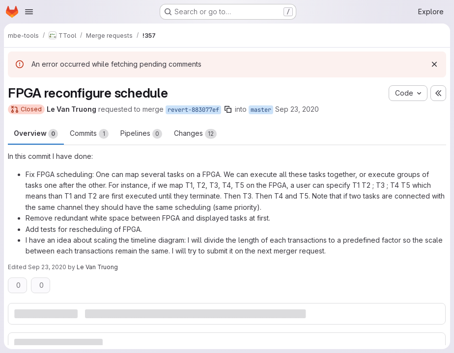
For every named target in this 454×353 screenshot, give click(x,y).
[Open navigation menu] (29, 12)
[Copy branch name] (228, 109)
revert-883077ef (193, 110)
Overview (36, 134)
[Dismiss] (434, 64)
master (261, 110)
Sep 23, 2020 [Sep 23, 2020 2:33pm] (297, 109)
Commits (89, 134)
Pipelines (141, 134)
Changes (195, 134)
